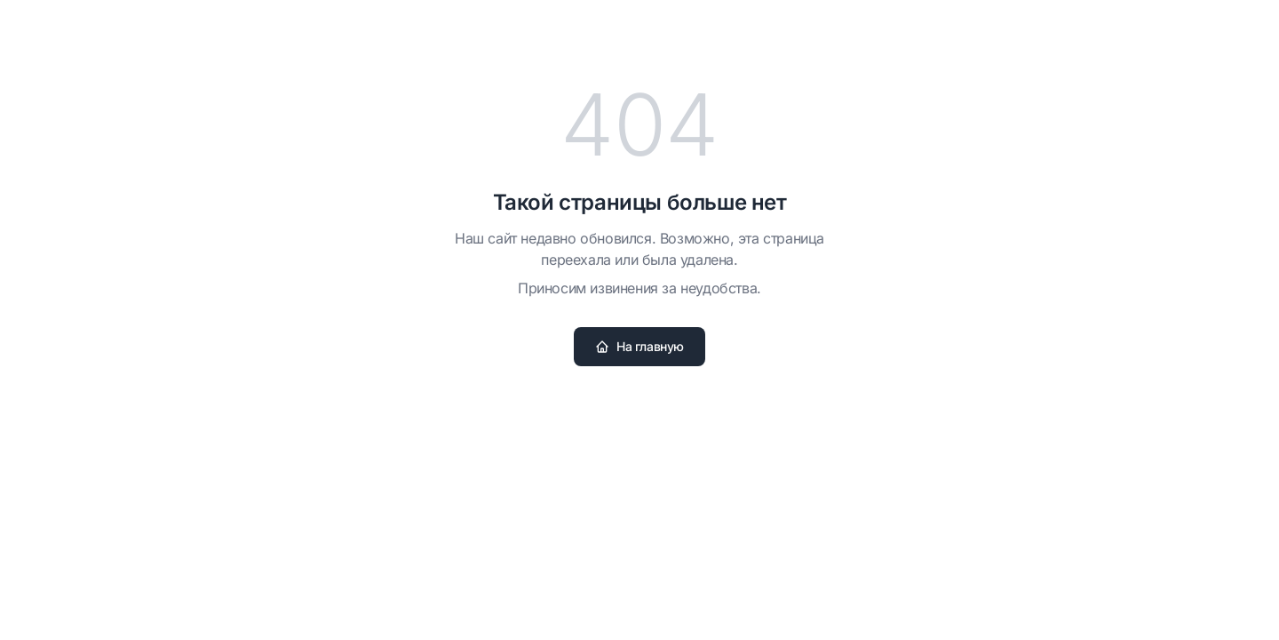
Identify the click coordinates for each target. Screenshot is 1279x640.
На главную (639, 346)
